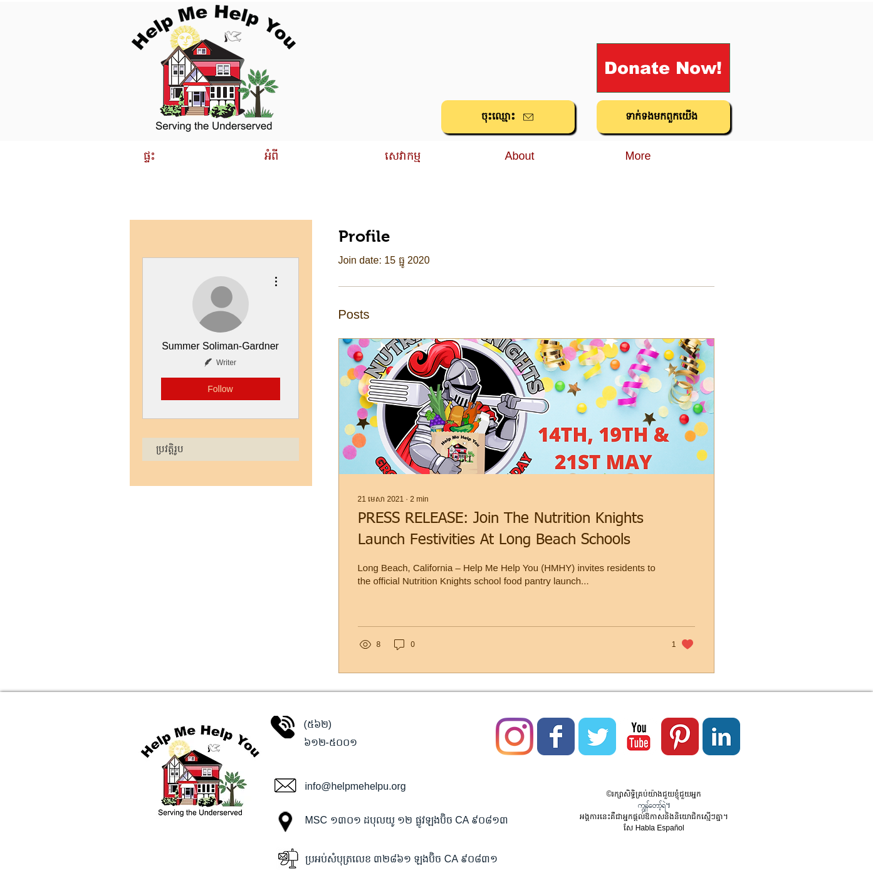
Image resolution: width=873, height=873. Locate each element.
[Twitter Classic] (597, 736)
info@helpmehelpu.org (355, 786)
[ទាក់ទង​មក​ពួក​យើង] (663, 116)
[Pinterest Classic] (680, 736)
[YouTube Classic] (638, 736)
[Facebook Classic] (556, 736)
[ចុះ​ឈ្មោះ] (508, 116)
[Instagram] (514, 736)
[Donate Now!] (663, 68)
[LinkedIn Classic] (721, 736)
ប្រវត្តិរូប (170, 449)
